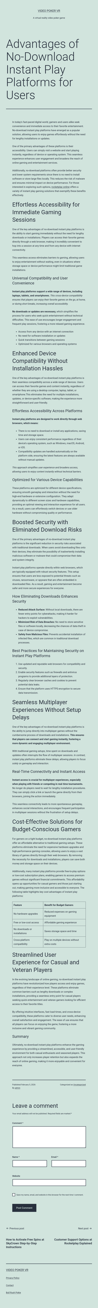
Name (16, 1157)
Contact (10, 1285)
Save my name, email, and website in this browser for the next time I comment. (49, 1195)
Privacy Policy (12, 1278)
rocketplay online (60, 186)
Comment (17, 1123)
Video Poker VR (49, 10)
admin (17, 1088)
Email (54, 1157)
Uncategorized (79, 1085)
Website (16, 1176)
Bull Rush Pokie (13, 1292)
